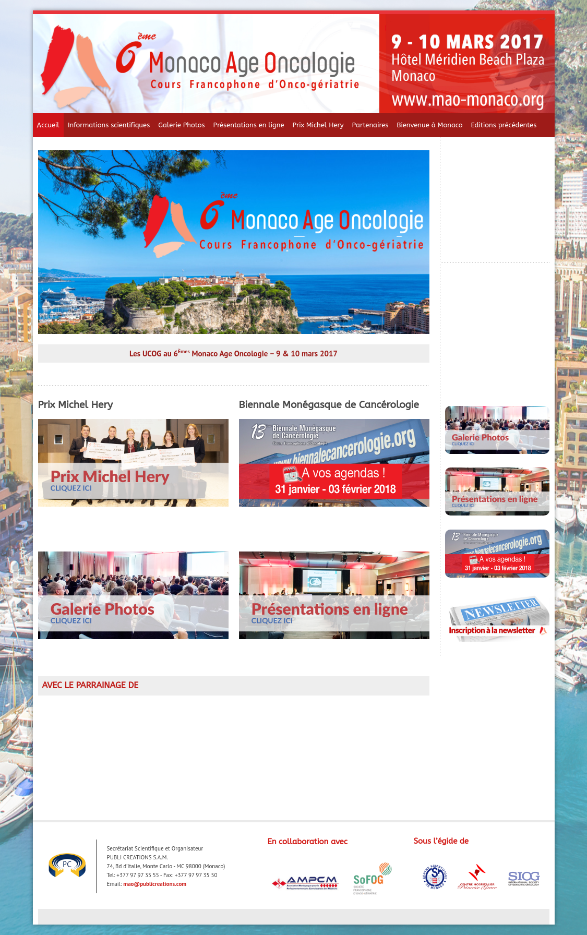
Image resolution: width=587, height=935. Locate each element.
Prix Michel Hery (317, 125)
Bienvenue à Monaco (429, 125)
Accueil (48, 125)
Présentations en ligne (248, 125)
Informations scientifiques (109, 125)
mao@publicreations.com (154, 884)
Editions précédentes (504, 125)
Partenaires (370, 125)
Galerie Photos (181, 125)
